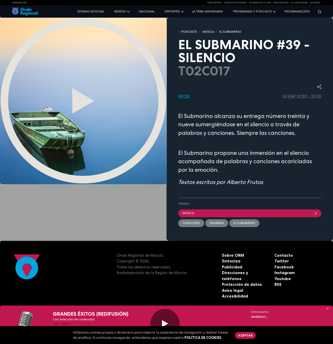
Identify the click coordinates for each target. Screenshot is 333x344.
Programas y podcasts (252, 11)
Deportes (172, 11)
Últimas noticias (90, 11)
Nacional (147, 11)
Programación (297, 11)
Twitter (281, 261)
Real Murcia (281, 2)
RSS (277, 284)
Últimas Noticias (260, 2)
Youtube (282, 278)
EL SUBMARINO (230, 32)
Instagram (284, 272)
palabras (216, 223)
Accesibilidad (235, 296)
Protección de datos (242, 284)
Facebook (284, 266)
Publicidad (232, 266)
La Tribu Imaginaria (207, 11)
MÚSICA (208, 32)
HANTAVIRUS (214, 2)
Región (120, 11)
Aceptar (245, 335)
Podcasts (189, 32)
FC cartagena (299, 2)
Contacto (283, 255)
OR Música (259, 317)
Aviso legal (232, 290)
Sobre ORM (233, 255)
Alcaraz (315, 2)
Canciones (191, 223)
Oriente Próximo (235, 2)
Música (249, 213)
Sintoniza (231, 261)
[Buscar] (318, 12)
